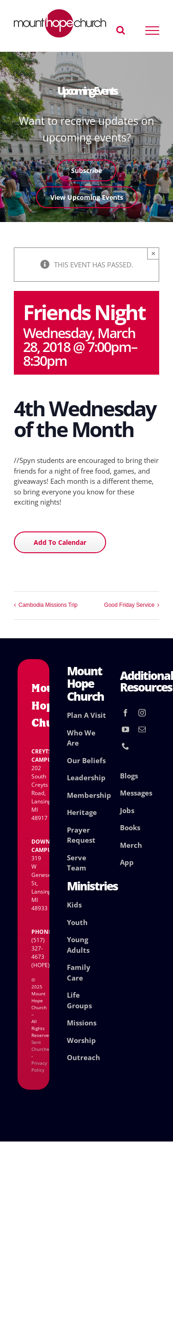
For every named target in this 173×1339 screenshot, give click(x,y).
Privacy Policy (39, 1066)
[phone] (125, 746)
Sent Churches (41, 1045)
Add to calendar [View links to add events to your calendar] (60, 542)
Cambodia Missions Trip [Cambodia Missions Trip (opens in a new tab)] (48, 605)
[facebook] (125, 712)
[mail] (142, 729)
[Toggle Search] (120, 30)
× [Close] (153, 253)
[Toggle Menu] (152, 30)
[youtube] (125, 729)
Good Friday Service (129, 605)
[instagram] (142, 712)
